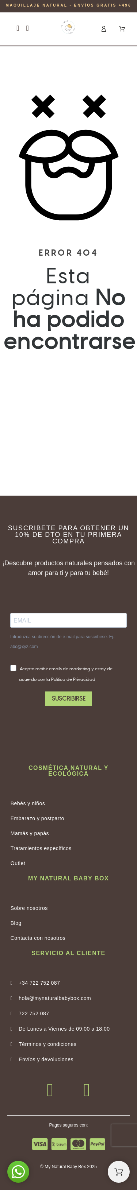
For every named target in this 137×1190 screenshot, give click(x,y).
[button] (18, 28)
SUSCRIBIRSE (68, 699)
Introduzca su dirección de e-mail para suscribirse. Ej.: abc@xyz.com (62, 641)
